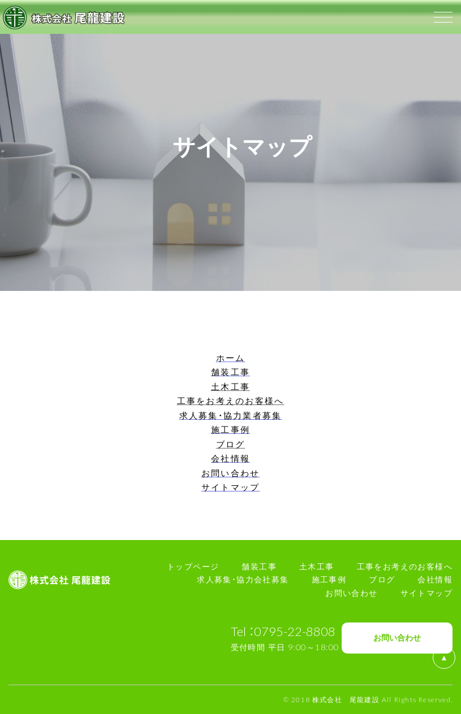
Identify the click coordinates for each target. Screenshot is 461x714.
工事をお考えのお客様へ (405, 566)
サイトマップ (426, 592)
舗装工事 (259, 566)
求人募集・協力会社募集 (242, 579)
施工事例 (329, 579)
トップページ (193, 566)
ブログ (382, 579)
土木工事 (316, 566)
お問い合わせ (351, 592)
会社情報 (435, 579)
